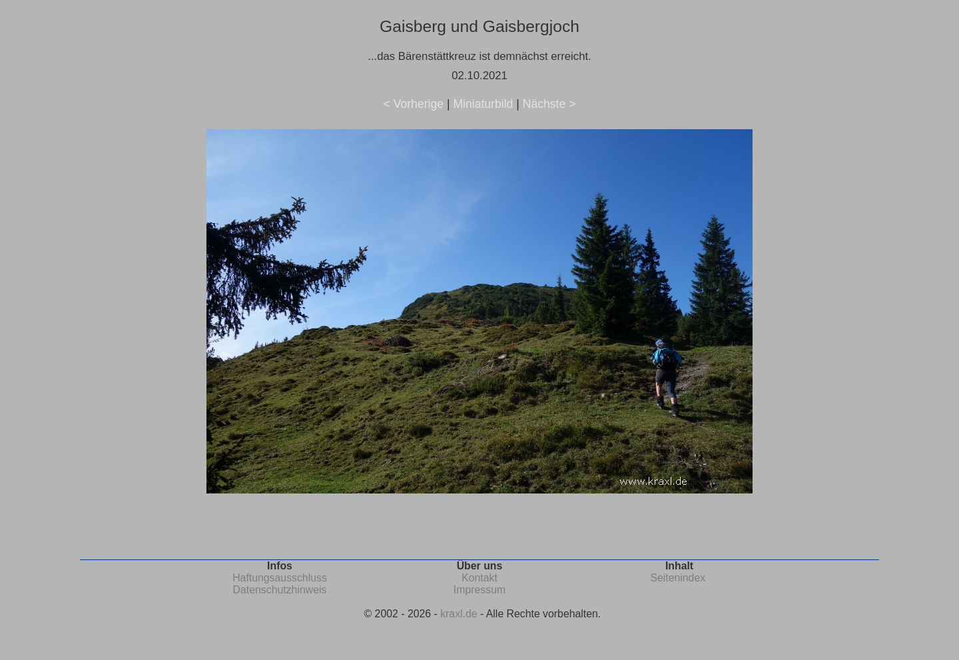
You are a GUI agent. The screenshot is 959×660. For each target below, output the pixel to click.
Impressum (479, 589)
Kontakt (479, 577)
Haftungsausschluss (279, 577)
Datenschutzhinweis (280, 589)
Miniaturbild (483, 104)
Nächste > (549, 104)
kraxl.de (458, 613)
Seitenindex (677, 577)
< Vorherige (414, 104)
